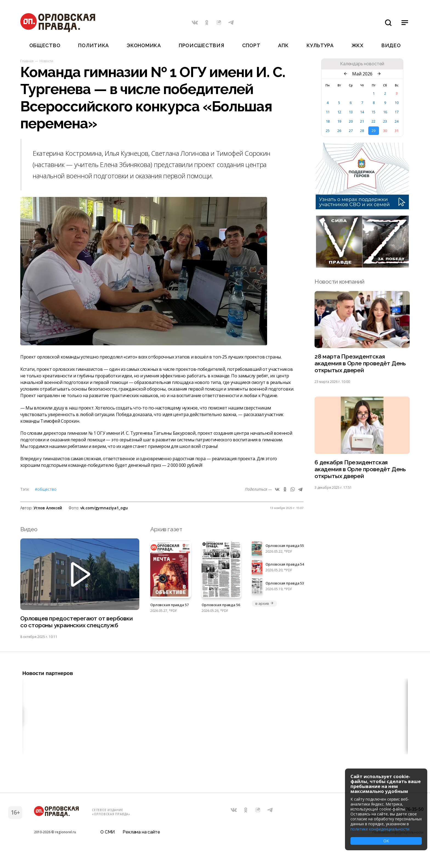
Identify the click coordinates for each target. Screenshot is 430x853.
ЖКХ (358, 45)
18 (328, 121)
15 (373, 111)
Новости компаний (339, 281)
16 (385, 111)
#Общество (45, 489)
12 (339, 111)
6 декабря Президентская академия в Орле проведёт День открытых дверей (360, 469)
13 (351, 111)
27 (351, 130)
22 (373, 121)
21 (362, 121)
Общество (45, 45)
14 (362, 111)
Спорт (251, 45)
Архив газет (166, 529)
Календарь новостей (362, 64)
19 (339, 121)
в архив (264, 603)
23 (385, 121)
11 (328, 111)
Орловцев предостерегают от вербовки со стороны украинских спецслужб (76, 622)
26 (339, 130)
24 (396, 121)
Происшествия (201, 45)
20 (351, 121)
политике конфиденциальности (379, 829)
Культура (320, 45)
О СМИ (107, 832)
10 (396, 102)
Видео (391, 45)
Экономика (144, 45)
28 (362, 130)
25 (328, 130)
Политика (93, 45)
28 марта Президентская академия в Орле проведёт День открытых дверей (360, 363)
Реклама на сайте (141, 832)
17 (396, 111)
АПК (283, 45)
